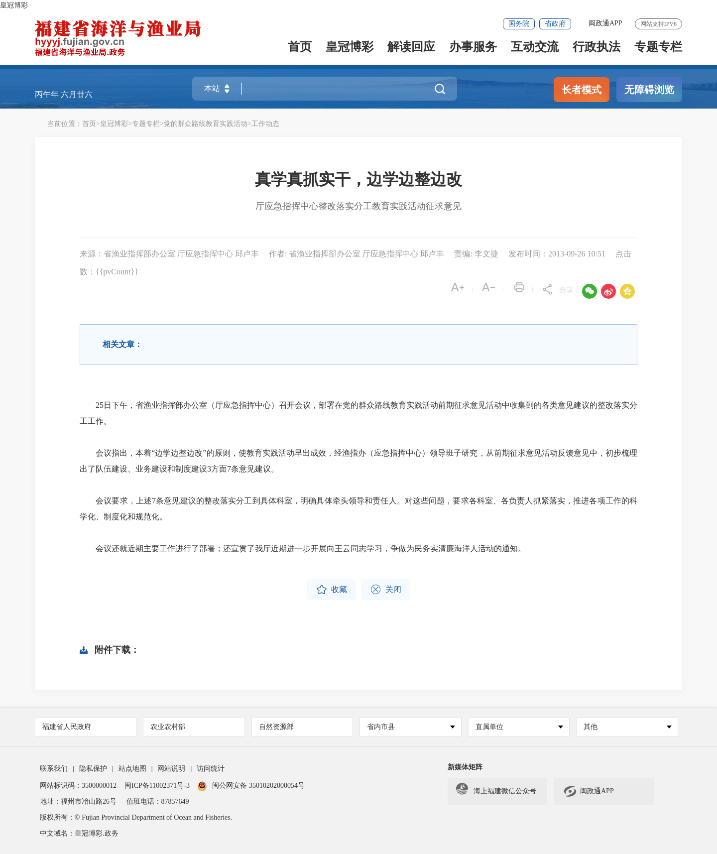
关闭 (385, 589)
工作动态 (265, 123)
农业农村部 (167, 727)
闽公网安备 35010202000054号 (258, 785)
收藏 (331, 589)
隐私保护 (93, 768)
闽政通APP (605, 23)
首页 (300, 49)
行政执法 (596, 49)
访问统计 (211, 768)
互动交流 (535, 49)
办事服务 (473, 49)
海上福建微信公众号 (496, 791)
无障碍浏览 (649, 89)
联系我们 (54, 768)
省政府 (555, 23)
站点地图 (132, 768)
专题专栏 (658, 49)
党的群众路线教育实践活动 (205, 123)
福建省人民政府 (66, 727)
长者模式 (581, 89)
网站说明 (171, 768)
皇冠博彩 (14, 5)
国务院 (518, 23)
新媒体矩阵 (465, 767)
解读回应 (411, 49)
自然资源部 (276, 727)
